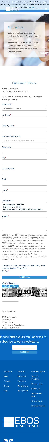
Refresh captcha (10, 286)
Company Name (8, 125)
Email (4, 179)
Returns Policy (37, 401)
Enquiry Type (6, 104)
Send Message (24, 277)
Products (7, 381)
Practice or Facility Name (11, 136)
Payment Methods (38, 406)
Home (6, 376)
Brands (6, 386)
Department (6, 147)
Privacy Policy (36, 384)
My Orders (22, 381)
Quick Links (8, 371)
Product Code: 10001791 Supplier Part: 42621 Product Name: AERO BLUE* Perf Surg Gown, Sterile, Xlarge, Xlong (24, 207)
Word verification (8, 283)
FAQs (6, 391)
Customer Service (38, 371)
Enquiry (5, 216)
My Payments (23, 391)
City (3, 158)
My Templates (23, 386)
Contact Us (35, 389)
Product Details (7, 201)
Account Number (8, 168)
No (33, 7)
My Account (22, 376)
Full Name (6, 115)
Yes (6, 271)
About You (21, 371)
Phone (4, 190)
